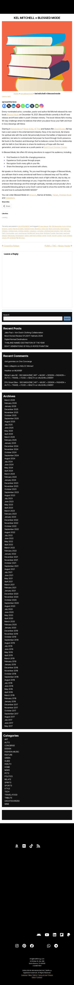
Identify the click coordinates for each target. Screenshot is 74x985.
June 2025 (9, 428)
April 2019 (9, 655)
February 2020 (11, 624)
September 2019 (11, 640)
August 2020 (10, 606)
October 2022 (10, 526)
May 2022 (9, 541)
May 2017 (9, 726)
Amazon (32, 195)
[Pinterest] (18, 106)
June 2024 (9, 464)
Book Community (54, 229)
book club (44, 229)
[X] (9, 106)
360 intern (21, 238)
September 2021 (11, 566)
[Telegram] (27, 106)
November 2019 (11, 634)
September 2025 (12, 418)
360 (50, 226)
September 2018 (11, 677)
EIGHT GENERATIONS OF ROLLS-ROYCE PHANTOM (26, 346)
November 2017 (11, 707)
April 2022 (9, 544)
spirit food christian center (37, 236)
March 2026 (10, 400)
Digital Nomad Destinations (16, 339)
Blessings (38, 229)
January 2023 (10, 517)
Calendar (24, 975)
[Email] (37, 106)
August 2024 (10, 458)
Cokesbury (10, 198)
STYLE (7, 788)
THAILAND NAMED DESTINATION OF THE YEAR (25, 343)
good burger (22, 233)
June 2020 (9, 612)
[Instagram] (41, 106)
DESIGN (8, 748)
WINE (7, 804)
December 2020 (11, 594)
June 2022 (9, 538)
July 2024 (9, 461)
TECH (7, 791)
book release (64, 229)
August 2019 (10, 643)
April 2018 (9, 692)
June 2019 (9, 649)
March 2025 (10, 437)
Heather (8, 370)
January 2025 (10, 443)
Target (55, 195)
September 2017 (11, 713)
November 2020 (11, 597)
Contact (39, 977)
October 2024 (10, 452)
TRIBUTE (8, 798)
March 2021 (9, 584)
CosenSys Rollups (10, 246)
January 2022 (10, 554)
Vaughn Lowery (57, 236)
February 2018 (10, 698)
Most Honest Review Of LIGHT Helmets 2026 (24, 336)
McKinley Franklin (49, 233)
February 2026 (11, 403)
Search (6, 315)
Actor (64, 226)
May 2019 (9, 652)
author (10, 229)
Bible (30, 975)
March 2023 (10, 511)
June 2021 (9, 575)
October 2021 (10, 563)
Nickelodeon (19, 236)
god (16, 233)
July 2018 (8, 683)
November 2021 (11, 560)
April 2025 (9, 434)
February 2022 (11, 551)
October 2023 (10, 489)
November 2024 (11, 449)
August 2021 (10, 569)
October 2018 (10, 674)
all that (68, 226)
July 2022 (9, 535)
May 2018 (9, 689)
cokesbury (33, 231)
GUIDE (7, 761)
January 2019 (10, 664)
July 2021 (8, 572)
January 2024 (10, 480)
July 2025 (9, 424)
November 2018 (11, 670)
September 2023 (12, 492)
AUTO (7, 742)
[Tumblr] (32, 106)
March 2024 (10, 474)
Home (16, 93)
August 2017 (10, 717)
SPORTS (8, 785)
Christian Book (65, 195)
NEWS (7, 770)
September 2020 (12, 603)
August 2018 (10, 680)
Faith (61, 231)
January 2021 (10, 590)
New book (59, 233)
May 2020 (9, 615)
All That (37, 129)
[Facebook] (4, 106)
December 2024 (11, 446)
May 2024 (9, 467)
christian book (12, 231)
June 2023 (9, 501)
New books (11, 236)
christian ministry (23, 231)
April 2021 (9, 581)
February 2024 (11, 477)
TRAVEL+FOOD (11, 795)
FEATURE (8, 755)
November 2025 (11, 412)
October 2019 (10, 637)
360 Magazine (56, 226)
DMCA (35, 975)
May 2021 (9, 578)
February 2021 (10, 587)
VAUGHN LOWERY (46, 378)
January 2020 (10, 627)
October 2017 (10, 710)
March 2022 (10, 547)
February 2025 (11, 440)
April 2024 (9, 471)
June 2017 (9, 723)
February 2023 (11, 514)
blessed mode (29, 229)
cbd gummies (10, 361)
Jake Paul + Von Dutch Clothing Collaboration (24, 332)
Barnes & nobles (18, 229)
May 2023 (9, 504)
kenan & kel (39, 233)
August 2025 (10, 421)
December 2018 (11, 667)
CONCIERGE (10, 745)
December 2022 (11, 520)
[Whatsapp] (23, 106)
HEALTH (8, 764)
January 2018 (10, 701)
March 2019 (10, 658)
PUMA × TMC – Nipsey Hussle (58, 246)
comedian (40, 231)
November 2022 (11, 523)
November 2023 (11, 486)
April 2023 (9, 508)
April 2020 (9, 618)
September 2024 (12, 455)
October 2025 (10, 415)
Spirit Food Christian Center (55, 147)
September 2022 (12, 529)
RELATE (8, 779)
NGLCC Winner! (26, 366)
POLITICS (9, 776)
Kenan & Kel (28, 129)
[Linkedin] (13, 106)
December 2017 (11, 704)
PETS (7, 773)
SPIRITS (8, 782)
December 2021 (11, 557)
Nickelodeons (17, 129)
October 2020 (11, 600)
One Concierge (25, 361)
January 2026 (10, 406)
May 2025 (9, 431)
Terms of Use (42, 975)
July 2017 (8, 720)
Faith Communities (8, 233)
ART (6, 739)
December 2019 (11, 631)
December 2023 (11, 483)
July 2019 (8, 646)
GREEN (7, 758)
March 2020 (10, 621)
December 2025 (11, 409)
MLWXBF (18, 370)
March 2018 (10, 695)
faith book (67, 231)
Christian (5, 231)
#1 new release (43, 226)
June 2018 (9, 686)
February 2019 (10, 661)
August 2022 (10, 532)
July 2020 (9, 609)
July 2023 (9, 498)
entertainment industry (51, 231)
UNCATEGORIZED (27, 93)
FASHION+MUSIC (12, 752)
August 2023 (10, 495)
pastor (27, 236)
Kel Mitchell (31, 233)
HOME (7, 767)
